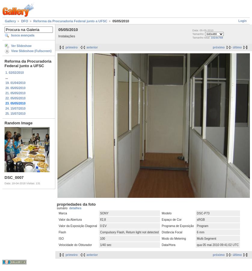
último (237, 47)
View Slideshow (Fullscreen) (31, 51)
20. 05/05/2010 (15, 88)
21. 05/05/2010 (15, 93)
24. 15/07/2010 (15, 108)
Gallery (10, 21)
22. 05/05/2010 (15, 98)
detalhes (75, 208)
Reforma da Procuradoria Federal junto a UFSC (70, 21)
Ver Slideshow (21, 46)
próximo (219, 47)
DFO (24, 21)
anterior (92, 47)
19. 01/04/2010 (15, 83)
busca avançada (22, 35)
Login (242, 21)
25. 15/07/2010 (15, 113)
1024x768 (217, 37)
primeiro (72, 47)
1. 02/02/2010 (14, 72)
